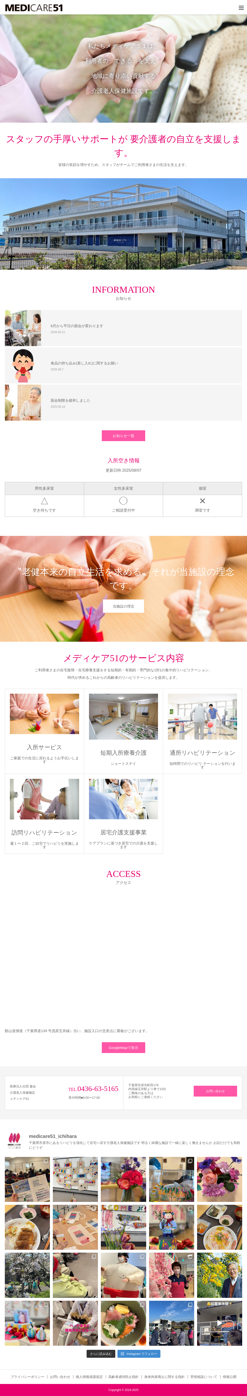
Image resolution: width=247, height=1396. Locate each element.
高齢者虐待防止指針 (123, 1376)
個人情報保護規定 (89, 1376)
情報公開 (229, 1376)
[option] (123, 68)
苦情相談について (203, 1376)
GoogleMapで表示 (123, 1048)
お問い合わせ (215, 1091)
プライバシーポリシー (27, 1376)
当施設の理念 (123, 606)
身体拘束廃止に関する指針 (164, 1376)
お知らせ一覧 (123, 436)
